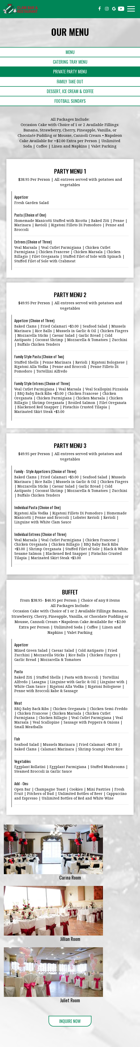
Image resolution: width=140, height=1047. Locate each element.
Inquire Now (65, 1022)
